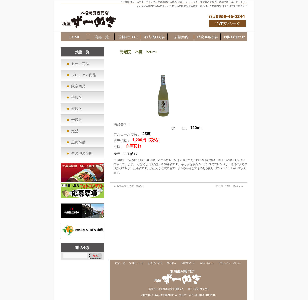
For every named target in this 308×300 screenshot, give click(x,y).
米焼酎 (76, 120)
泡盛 (74, 131)
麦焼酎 (76, 109)
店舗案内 (171, 263)
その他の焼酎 (82, 153)
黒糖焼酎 (78, 142)
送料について (136, 263)
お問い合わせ (207, 263)
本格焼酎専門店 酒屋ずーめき (176, 295)
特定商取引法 (188, 263)
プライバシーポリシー (230, 263)
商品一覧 (120, 263)
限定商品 (78, 86)
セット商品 (80, 64)
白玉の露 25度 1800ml (129, 186)
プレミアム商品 (83, 75)
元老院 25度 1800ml (229, 186)
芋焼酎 (76, 97)
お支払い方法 (155, 263)
